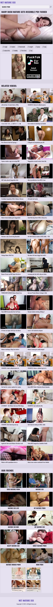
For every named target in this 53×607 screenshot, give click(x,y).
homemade (22, 47)
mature (13, 47)
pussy (38, 47)
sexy (45, 47)
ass (31, 50)
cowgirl (31, 47)
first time (24, 50)
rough (5, 47)
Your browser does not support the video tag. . (26, 29)
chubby (16, 50)
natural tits (7, 50)
